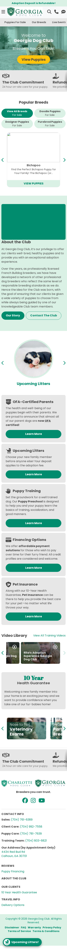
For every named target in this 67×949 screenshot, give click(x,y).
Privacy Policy (52, 927)
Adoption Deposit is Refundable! (34, 3)
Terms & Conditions (46, 931)
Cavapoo (33, 165)
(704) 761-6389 (22, 820)
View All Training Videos (49, 635)
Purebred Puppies (50, 123)
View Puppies (34, 59)
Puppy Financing (12, 871)
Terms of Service (19, 931)
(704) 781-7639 (31, 834)
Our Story (13, 315)
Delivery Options (12, 905)
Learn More (33, 434)
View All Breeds (17, 113)
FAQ (23, 927)
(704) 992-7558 (31, 827)
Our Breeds (39, 22)
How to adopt (20, 659)
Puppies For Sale (15, 22)
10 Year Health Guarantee (19, 892)
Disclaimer (12, 927)
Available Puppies (33, 383)
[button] (3, 11)
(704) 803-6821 (36, 841)
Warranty (34, 927)
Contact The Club (43, 315)
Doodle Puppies (49, 113)
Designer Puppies (17, 123)
